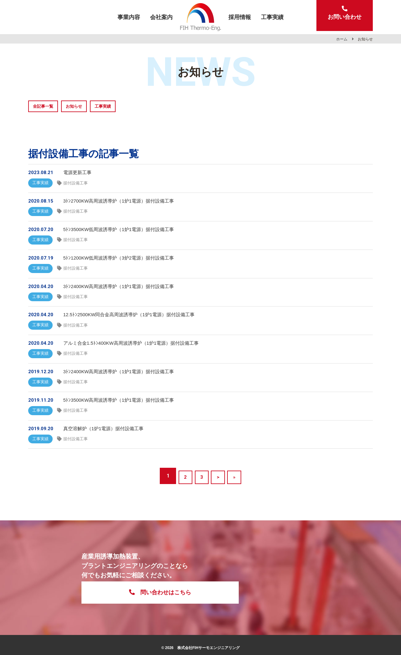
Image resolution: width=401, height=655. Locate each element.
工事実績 (272, 17)
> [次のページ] (219, 494)
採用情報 (239, 17)
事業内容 (128, 17)
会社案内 (161, 17)
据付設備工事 (78, 184)
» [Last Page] (238, 494)
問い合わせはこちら (262, 582)
